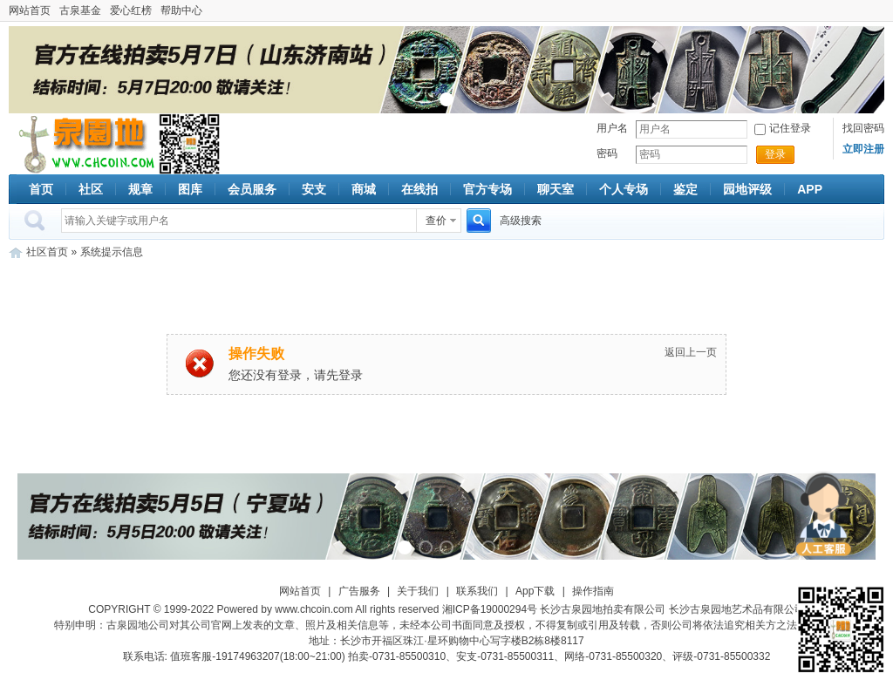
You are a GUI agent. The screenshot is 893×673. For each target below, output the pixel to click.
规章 (140, 189)
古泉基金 (80, 10)
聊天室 (555, 189)
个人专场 (623, 189)
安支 (314, 189)
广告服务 (359, 591)
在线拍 (419, 189)
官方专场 (487, 189)
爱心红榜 (131, 10)
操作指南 (593, 591)
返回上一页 (691, 352)
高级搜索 (521, 220)
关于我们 (418, 591)
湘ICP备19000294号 (489, 609)
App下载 (535, 591)
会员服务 (252, 189)
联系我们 (477, 591)
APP (809, 189)
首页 (41, 189)
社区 (90, 189)
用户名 (612, 128)
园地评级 (747, 189)
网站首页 (30, 10)
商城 (363, 189)
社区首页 (47, 252)
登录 (775, 154)
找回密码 (863, 128)
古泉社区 (84, 143)
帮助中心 (181, 10)
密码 (606, 153)
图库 (190, 189)
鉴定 (685, 189)
